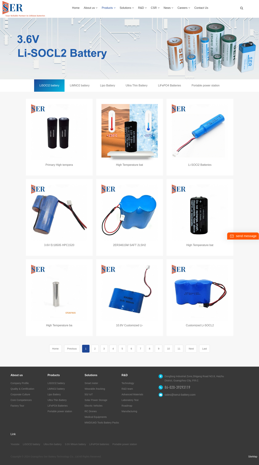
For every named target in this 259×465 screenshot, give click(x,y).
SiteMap (252, 456)
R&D (142, 7)
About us (90, 7)
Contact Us (201, 7)
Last (204, 348)
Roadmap (126, 405)
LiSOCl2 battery (49, 85)
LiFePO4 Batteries (169, 85)
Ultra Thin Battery (137, 85)
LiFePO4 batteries (99, 444)
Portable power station (206, 85)
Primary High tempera (59, 164)
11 (179, 348)
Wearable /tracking (95, 388)
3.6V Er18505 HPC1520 (59, 245)
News (168, 7)
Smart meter (91, 383)
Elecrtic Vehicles (94, 405)
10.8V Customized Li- (129, 325)
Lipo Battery (107, 85)
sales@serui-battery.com (180, 394)
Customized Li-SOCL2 (200, 325)
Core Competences (21, 400)
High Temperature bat (129, 164)
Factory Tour (17, 405)
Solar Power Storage (96, 400)
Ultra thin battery (52, 444)
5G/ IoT (89, 394)
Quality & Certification (22, 388)
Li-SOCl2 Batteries (200, 164)
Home (76, 7)
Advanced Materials (132, 394)
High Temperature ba (59, 325)
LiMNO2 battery (79, 85)
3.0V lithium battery (75, 444)
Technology (127, 383)
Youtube (15, 444)
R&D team (127, 388)
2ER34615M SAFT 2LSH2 (129, 245)
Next (191, 348)
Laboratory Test (129, 400)
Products (108, 7)
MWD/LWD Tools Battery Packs (102, 422)
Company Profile (20, 383)
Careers (183, 7)
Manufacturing (129, 411)
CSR (155, 7)
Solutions (127, 7)
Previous (72, 348)
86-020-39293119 (177, 387)
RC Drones (91, 411)
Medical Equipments (96, 417)
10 (168, 348)
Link (13, 434)
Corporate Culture (20, 394)
